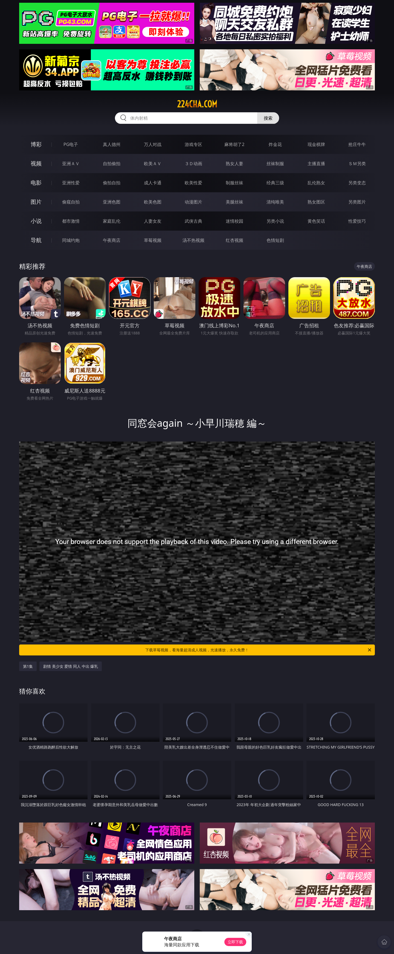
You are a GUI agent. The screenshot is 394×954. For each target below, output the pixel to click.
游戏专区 (193, 144)
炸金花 (275, 144)
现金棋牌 (316, 144)
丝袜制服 (275, 164)
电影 (36, 182)
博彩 (36, 144)
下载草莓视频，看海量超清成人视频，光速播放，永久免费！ (258, 650)
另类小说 (275, 221)
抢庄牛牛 (357, 144)
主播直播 (316, 164)
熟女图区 (316, 202)
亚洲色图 (111, 202)
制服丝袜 (234, 183)
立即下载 (235, 941)
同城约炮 (71, 240)
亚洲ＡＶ (71, 164)
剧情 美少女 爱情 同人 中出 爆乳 (70, 666)
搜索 (268, 118)
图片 (36, 201)
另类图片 (357, 202)
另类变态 (357, 183)
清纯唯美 (275, 202)
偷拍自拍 (111, 183)
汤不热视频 (193, 240)
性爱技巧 (357, 221)
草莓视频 (152, 240)
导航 (36, 240)
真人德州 (111, 144)
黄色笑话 (316, 221)
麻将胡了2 (234, 144)
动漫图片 (193, 202)
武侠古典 (193, 221)
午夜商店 (111, 240)
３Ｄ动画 (193, 164)
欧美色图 (152, 202)
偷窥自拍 (71, 202)
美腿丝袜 (234, 202)
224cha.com (197, 104)
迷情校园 (234, 221)
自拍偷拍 (111, 164)
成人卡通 (152, 183)
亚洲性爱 (71, 183)
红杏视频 (234, 240)
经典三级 (275, 183)
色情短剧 (275, 240)
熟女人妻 (234, 164)
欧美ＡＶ (152, 164)
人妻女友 (152, 221)
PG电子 (70, 144)
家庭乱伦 (111, 221)
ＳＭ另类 (357, 164)
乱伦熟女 (316, 183)
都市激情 (71, 221)
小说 (36, 221)
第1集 (28, 666)
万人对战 (152, 144)
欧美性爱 (193, 183)
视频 (36, 163)
